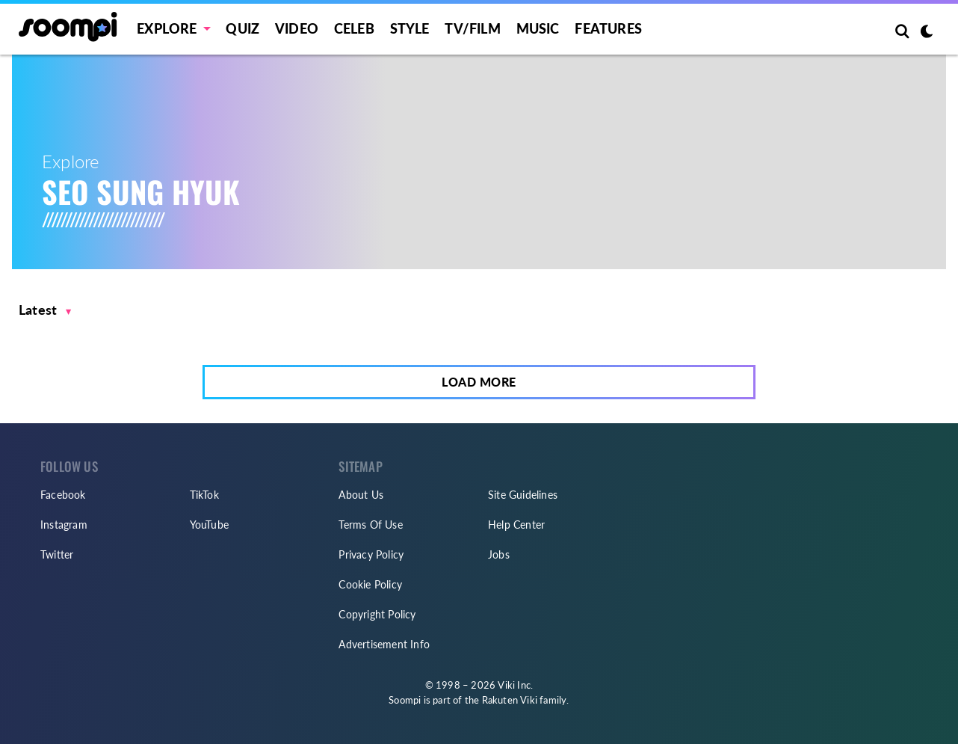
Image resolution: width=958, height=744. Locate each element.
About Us (361, 494)
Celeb (354, 28)
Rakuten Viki (509, 700)
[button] (45, 310)
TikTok (204, 494)
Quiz (242, 28)
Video (296, 28)
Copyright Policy (377, 614)
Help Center (516, 524)
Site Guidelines (522, 494)
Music (538, 28)
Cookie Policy (370, 584)
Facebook (63, 494)
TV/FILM (472, 28)
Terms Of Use (370, 524)
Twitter (56, 554)
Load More (479, 382)
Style (410, 28)
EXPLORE (167, 28)
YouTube (209, 524)
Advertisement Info (384, 644)
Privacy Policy (371, 554)
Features (608, 28)
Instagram (63, 524)
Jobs (499, 554)
